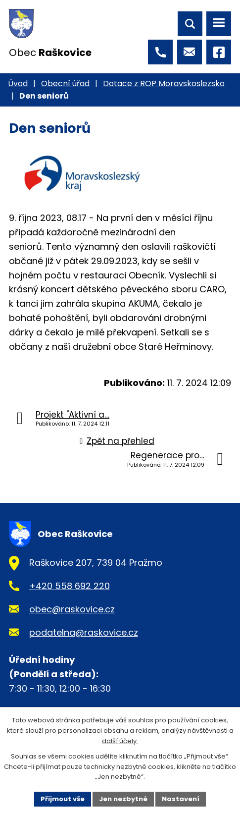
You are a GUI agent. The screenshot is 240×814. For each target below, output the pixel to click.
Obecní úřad (65, 83)
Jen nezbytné (123, 799)
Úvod (18, 83)
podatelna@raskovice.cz (83, 632)
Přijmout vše (63, 799)
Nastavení (180, 799)
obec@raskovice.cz (72, 609)
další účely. (120, 741)
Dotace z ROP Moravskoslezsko (164, 83)
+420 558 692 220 (69, 586)
